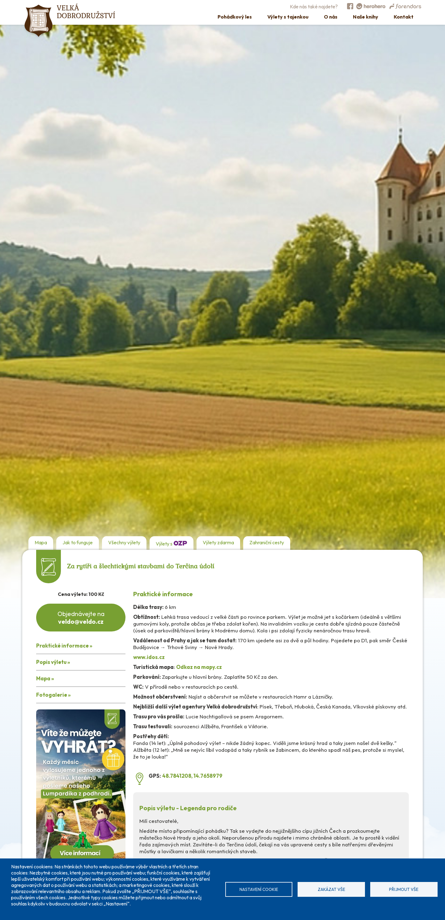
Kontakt (403, 17)
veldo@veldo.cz (81, 621)
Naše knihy (365, 17)
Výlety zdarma (218, 542)
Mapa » (45, 678)
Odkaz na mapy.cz (199, 667)
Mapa (41, 542)
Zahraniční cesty (266, 542)
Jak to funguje (77, 542)
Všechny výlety (124, 542)
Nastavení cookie (258, 889)
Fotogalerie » (53, 694)
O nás (330, 17)
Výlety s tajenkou (287, 17)
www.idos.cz (149, 657)
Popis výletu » (53, 662)
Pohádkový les (235, 17)
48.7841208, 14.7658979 (192, 775)
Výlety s (171, 543)
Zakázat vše (331, 889)
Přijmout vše (403, 889)
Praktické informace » (64, 645)
